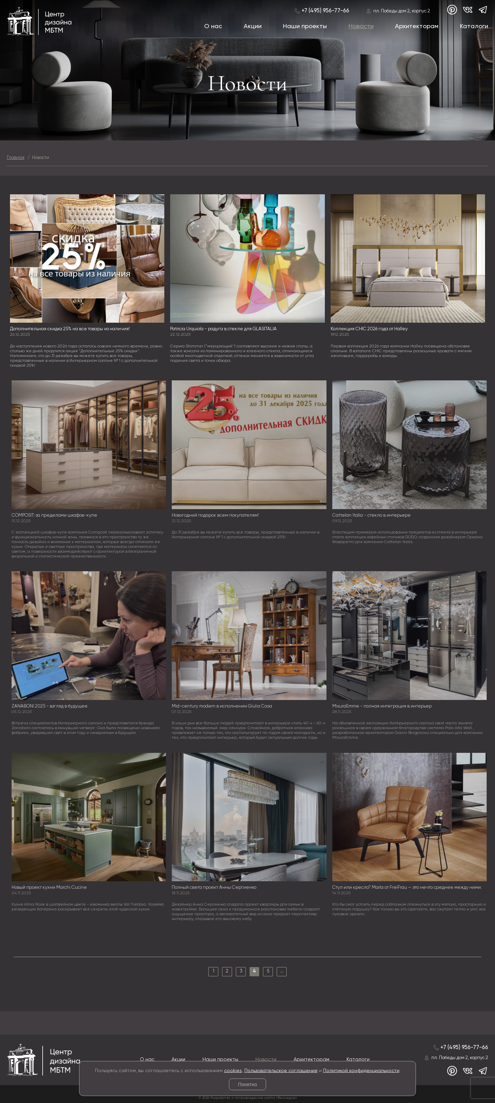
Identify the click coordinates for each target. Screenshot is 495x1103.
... (281, 971)
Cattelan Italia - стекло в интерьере (373, 515)
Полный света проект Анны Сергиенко (216, 887)
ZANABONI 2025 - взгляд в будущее (51, 706)
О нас (213, 26)
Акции (253, 26)
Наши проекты (305, 26)
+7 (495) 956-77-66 (325, 11)
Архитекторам (416, 26)
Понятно (247, 1084)
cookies (233, 1070)
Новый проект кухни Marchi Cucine (51, 887)
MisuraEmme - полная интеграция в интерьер (383, 706)
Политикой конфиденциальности (361, 1070)
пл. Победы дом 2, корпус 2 (401, 11)
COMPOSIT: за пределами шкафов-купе (56, 515)
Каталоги (474, 26)
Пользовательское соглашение (281, 1070)
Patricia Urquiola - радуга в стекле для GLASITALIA (223, 329)
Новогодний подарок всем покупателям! (217, 515)
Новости (361, 26)
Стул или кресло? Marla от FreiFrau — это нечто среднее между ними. (409, 887)
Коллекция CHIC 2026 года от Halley (369, 329)
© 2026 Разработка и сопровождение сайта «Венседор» (247, 1098)
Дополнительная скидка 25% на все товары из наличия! (70, 329)
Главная (15, 158)
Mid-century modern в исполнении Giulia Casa (224, 706)
